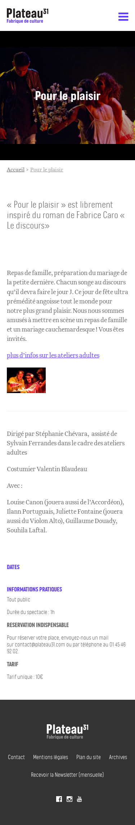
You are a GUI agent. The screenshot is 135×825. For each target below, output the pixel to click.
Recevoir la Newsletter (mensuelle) (67, 774)
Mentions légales (50, 757)
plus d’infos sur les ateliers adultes (53, 355)
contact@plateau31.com (40, 644)
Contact (16, 757)
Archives (118, 757)
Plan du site (88, 757)
